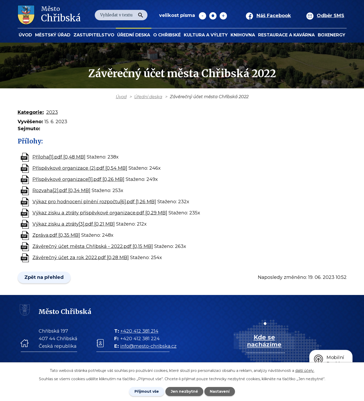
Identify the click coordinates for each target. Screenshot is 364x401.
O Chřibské (167, 34)
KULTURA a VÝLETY (206, 34)
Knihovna (243, 34)
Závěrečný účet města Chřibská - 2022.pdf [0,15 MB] (92, 246)
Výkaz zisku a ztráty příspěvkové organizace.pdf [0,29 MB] (99, 213)
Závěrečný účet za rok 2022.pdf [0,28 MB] (80, 257)
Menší (202, 15)
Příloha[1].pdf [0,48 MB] (58, 157)
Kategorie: (31, 112)
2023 (52, 112)
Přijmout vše (146, 391)
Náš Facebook (274, 15)
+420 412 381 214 (139, 331)
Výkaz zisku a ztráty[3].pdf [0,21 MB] (73, 224)
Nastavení (220, 391)
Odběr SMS (330, 15)
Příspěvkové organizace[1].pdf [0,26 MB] (78, 179)
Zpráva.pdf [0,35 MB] (56, 235)
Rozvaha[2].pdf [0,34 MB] (61, 190)
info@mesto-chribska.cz (148, 346)
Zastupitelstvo (93, 34)
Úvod (25, 34)
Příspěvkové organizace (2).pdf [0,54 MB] (79, 168)
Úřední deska (133, 34)
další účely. (304, 370)
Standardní (213, 15)
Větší (223, 15)
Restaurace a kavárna (286, 34)
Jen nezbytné (184, 391)
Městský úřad (52, 34)
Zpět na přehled (44, 277)
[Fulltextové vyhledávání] (121, 15)
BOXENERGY (331, 34)
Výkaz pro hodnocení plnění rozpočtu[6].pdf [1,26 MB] (94, 202)
